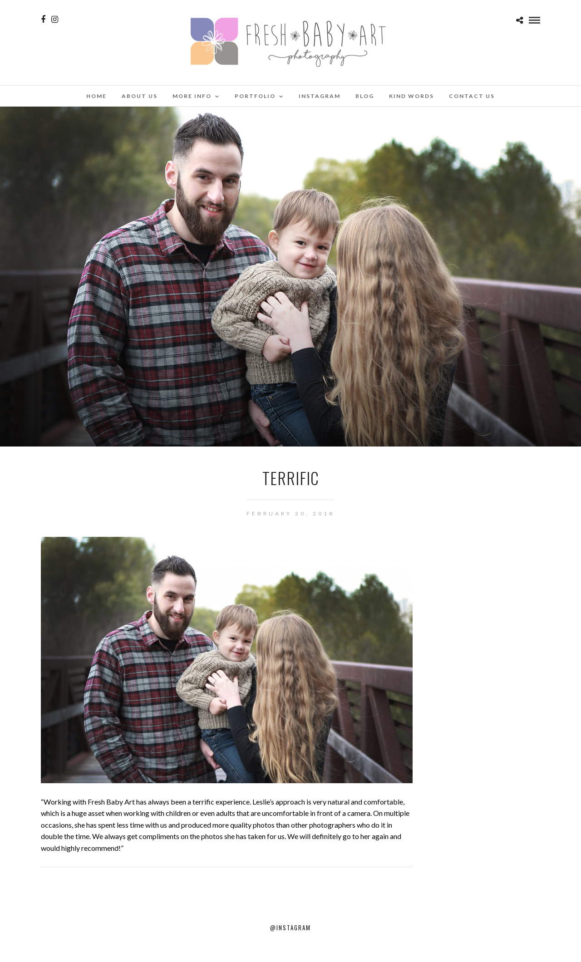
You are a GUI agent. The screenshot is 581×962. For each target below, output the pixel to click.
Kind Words (411, 96)
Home (96, 96)
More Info (192, 96)
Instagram (319, 96)
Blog (364, 96)
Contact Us (472, 96)
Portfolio (255, 96)
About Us (140, 96)
